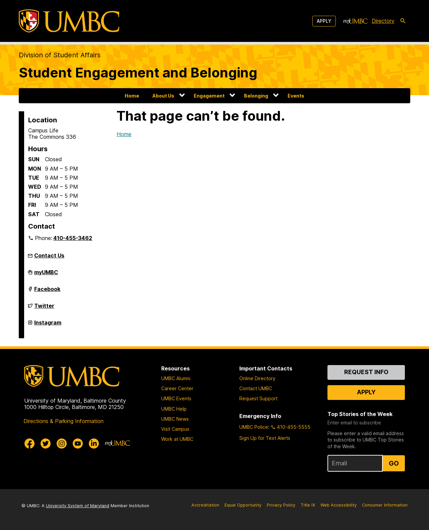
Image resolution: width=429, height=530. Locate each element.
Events (296, 96)
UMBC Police (253, 427)
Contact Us (49, 255)
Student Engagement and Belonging (138, 72)
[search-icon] (402, 21)
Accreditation (205, 505)
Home (132, 96)
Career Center (177, 388)
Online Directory (257, 378)
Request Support (258, 398)
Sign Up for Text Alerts (264, 438)
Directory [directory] (383, 20)
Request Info (366, 371)
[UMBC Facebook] (29, 443)
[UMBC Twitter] (45, 443)
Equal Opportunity (243, 505)
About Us (163, 96)
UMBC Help (174, 409)
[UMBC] (69, 21)
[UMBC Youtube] (77, 443)
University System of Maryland (77, 505)
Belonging (256, 96)
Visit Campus (175, 429)
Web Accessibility (338, 505)
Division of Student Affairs (60, 55)
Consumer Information (385, 505)
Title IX (308, 505)
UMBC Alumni (175, 378)
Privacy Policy (281, 505)
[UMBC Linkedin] (93, 443)
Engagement (209, 96)
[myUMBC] (355, 21)
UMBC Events (176, 398)
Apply (324, 21)
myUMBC (46, 275)
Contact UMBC (255, 388)
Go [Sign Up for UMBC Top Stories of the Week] (394, 463)
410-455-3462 (72, 238)
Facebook (47, 291)
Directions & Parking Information (63, 421)
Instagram (47, 325)
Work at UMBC (177, 439)
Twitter (44, 308)
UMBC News (175, 419)
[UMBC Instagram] (61, 443)
